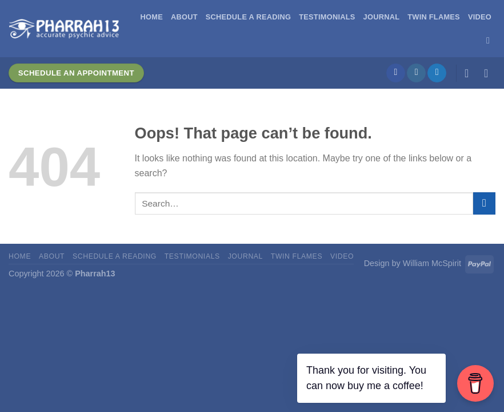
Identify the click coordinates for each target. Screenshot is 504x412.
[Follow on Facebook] (395, 73)
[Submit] (484, 203)
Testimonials (327, 17)
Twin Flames (433, 17)
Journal (381, 17)
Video (479, 17)
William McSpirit (432, 263)
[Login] (470, 73)
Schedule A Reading (248, 17)
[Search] (490, 40)
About (184, 17)
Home (152, 17)
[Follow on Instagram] (416, 73)
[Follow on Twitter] (436, 73)
